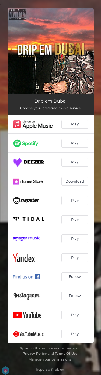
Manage (35, 359)
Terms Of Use (66, 353)
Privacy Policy (35, 353)
